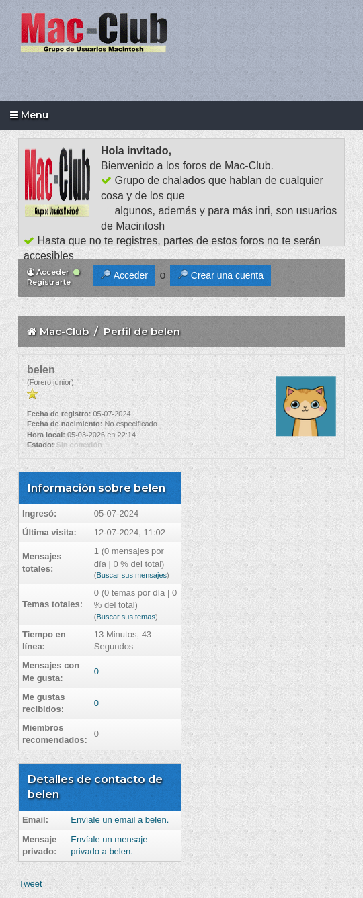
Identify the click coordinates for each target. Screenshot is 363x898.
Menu (29, 115)
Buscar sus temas (125, 617)
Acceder (48, 272)
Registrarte (53, 278)
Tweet (30, 884)
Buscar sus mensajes (131, 575)
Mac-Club (64, 331)
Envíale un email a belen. (120, 820)
